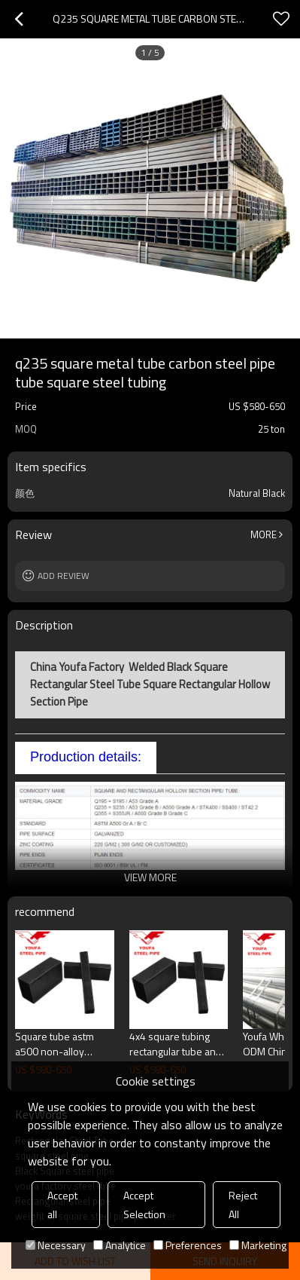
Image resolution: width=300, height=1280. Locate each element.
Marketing (257, 1245)
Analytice (119, 1245)
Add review (63, 575)
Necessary (56, 1245)
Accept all (62, 1204)
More (263, 534)
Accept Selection (144, 1204)
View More (150, 877)
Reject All (243, 1204)
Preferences (187, 1245)
